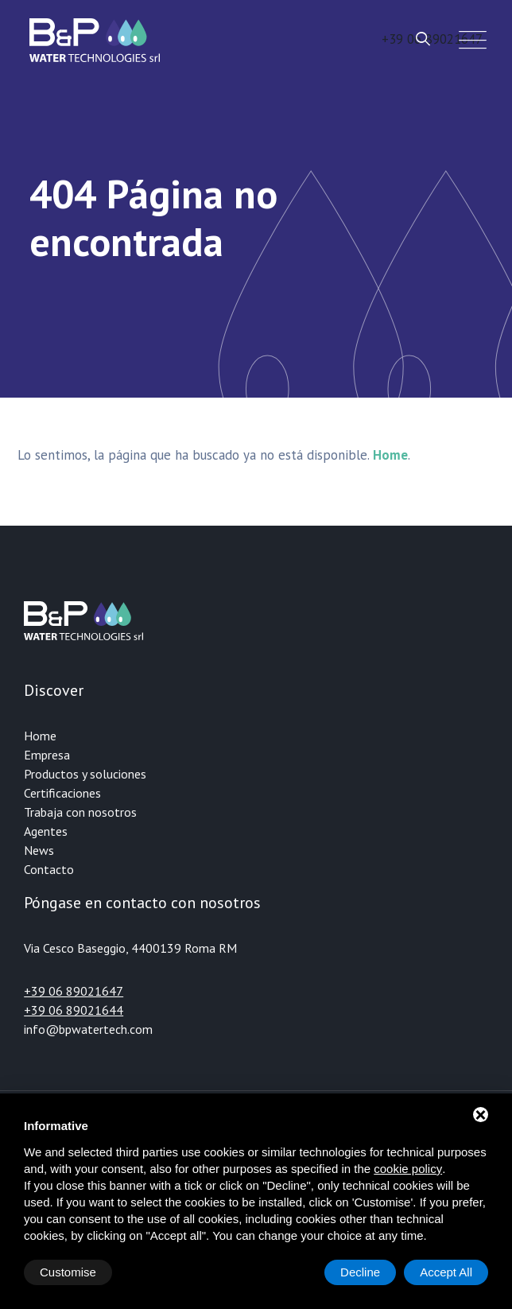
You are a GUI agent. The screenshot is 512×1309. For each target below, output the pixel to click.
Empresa (47, 755)
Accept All (446, 1272)
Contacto (49, 869)
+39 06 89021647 (73, 991)
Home (40, 736)
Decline (360, 1272)
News (39, 850)
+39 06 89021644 (73, 1010)
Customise (68, 1272)
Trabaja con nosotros (80, 812)
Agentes (46, 831)
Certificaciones (62, 793)
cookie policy (408, 1168)
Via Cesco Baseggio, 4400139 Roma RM (130, 948)
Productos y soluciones (85, 774)
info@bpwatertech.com (88, 1029)
